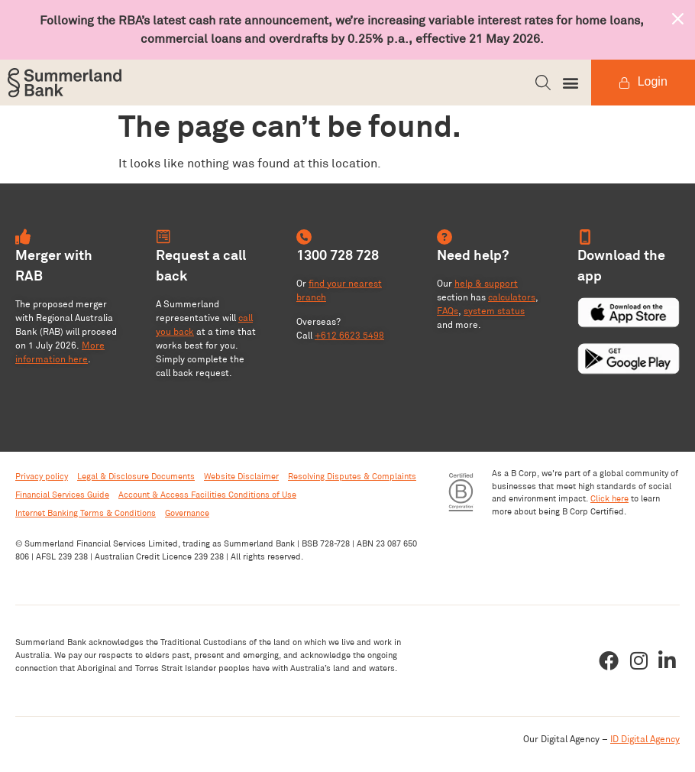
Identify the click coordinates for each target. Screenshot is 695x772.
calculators (511, 297)
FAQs (447, 310)
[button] (543, 82)
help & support (486, 283)
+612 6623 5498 (349, 335)
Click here (609, 498)
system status (494, 310)
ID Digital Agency (645, 738)
